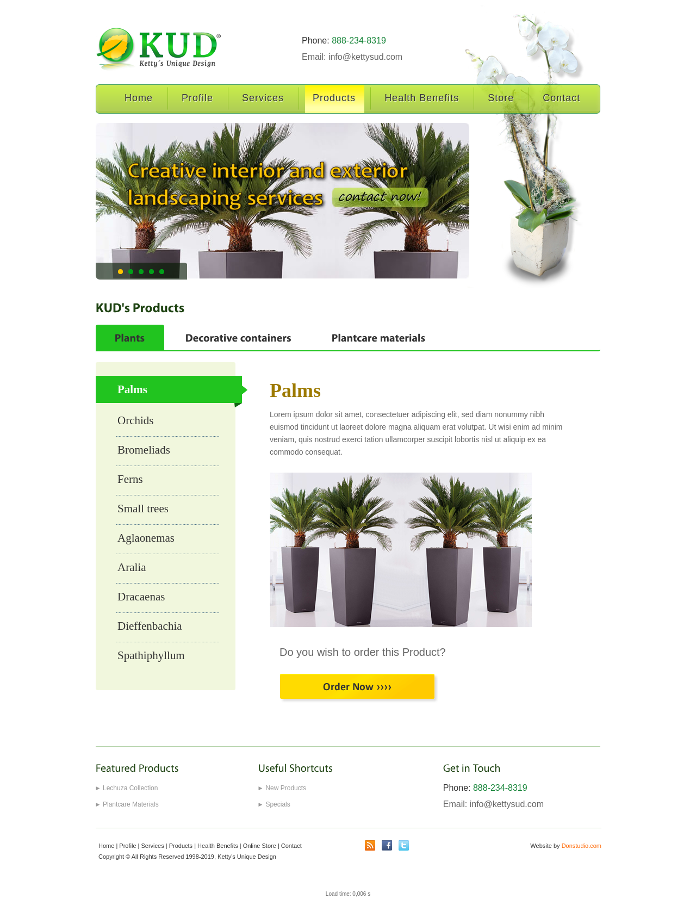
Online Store (259, 845)
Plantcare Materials (131, 804)
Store (501, 98)
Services (263, 98)
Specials (277, 804)
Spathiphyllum (151, 655)
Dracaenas (141, 596)
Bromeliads (143, 449)
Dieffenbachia (149, 626)
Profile (198, 98)
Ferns (130, 479)
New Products (285, 788)
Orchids (135, 420)
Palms (132, 389)
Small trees (143, 508)
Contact (562, 98)
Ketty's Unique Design (246, 856)
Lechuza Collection (130, 788)
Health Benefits (421, 98)
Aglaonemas (146, 537)
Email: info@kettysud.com (352, 56)
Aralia (131, 567)
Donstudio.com (581, 845)
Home (139, 98)
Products (334, 98)
